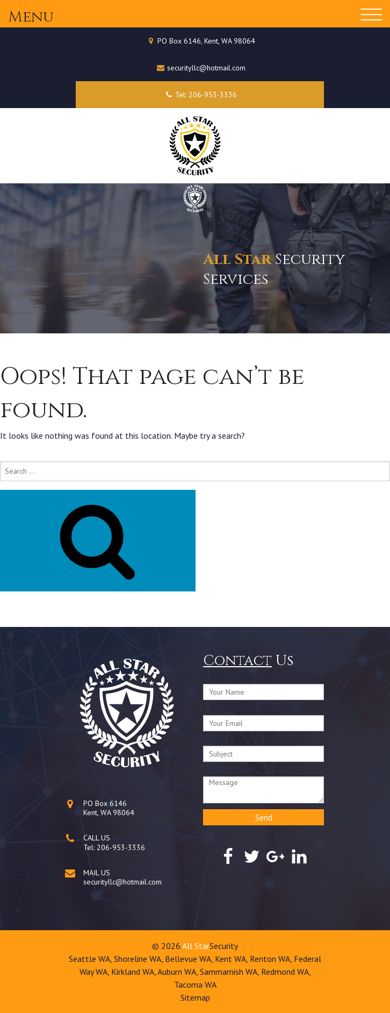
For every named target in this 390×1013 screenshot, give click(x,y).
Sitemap (195, 997)
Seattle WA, (91, 958)
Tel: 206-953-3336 (199, 94)
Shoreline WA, (139, 958)
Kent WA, (232, 958)
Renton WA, (272, 958)
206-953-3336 (121, 847)
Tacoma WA (195, 984)
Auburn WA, (178, 971)
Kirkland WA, (134, 971)
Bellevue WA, (190, 958)
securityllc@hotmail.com (206, 68)
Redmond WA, (286, 971)
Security (224, 945)
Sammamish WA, (230, 971)
